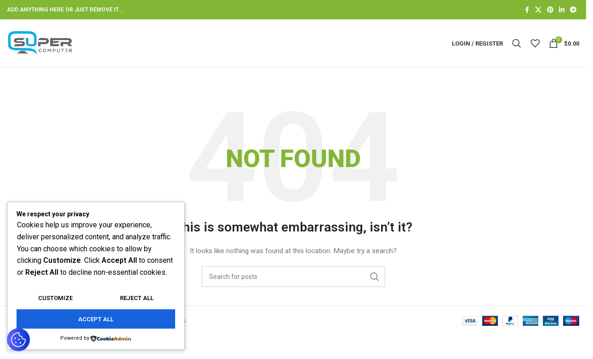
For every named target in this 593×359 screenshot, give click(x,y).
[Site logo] (40, 42)
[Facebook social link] (526, 10)
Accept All (96, 319)
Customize (55, 298)
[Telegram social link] (573, 10)
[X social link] (538, 10)
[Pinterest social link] (550, 10)
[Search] (516, 43)
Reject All (137, 298)
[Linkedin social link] (561, 10)
